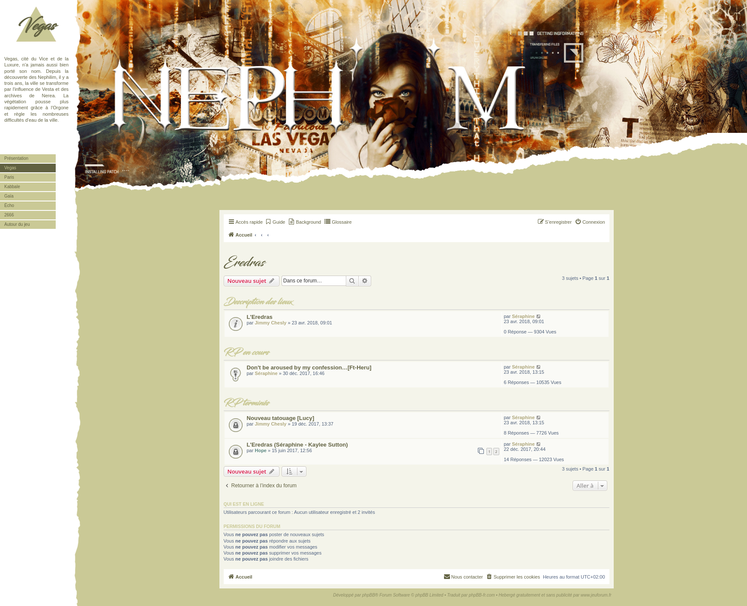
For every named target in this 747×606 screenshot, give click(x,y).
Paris (9, 177)
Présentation (16, 158)
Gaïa (9, 196)
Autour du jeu (17, 224)
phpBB (368, 595)
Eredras (244, 262)
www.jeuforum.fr (596, 595)
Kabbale (12, 186)
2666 (9, 215)
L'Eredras (260, 317)
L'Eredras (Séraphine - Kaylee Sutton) (297, 444)
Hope (261, 450)
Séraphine (523, 316)
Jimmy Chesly (270, 322)
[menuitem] (275, 222)
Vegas (36, 26)
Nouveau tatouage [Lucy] (281, 418)
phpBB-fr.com (482, 595)
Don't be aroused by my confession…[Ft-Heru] (309, 367)
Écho (9, 205)
